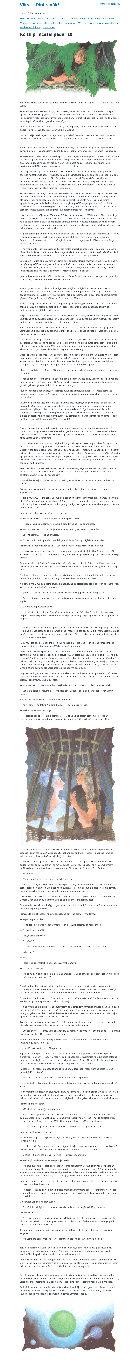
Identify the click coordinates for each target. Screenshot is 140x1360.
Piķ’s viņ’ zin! (52, 18)
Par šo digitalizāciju (110, 3)
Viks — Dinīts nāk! (39, 5)
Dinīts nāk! (70, 22)
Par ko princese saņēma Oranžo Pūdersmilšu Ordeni (88, 18)
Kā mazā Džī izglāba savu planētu (101, 22)
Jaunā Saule (49, 27)
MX (79, 22)
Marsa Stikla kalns (53, 22)
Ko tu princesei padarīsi (32, 18)
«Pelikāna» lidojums (30, 27)
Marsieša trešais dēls (30, 22)
